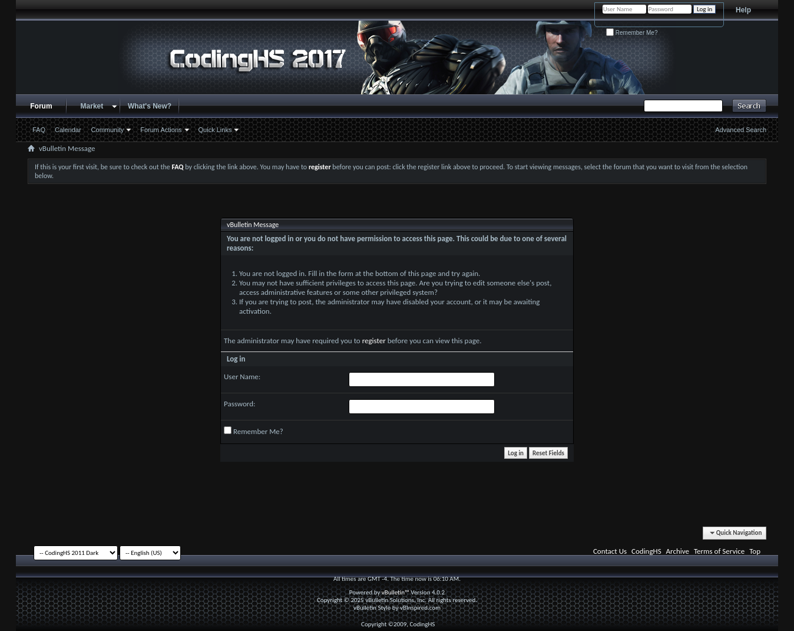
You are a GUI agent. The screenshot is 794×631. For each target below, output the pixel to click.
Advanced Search (740, 129)
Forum (41, 106)
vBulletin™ (395, 592)
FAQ (38, 129)
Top (754, 551)
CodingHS (646, 551)
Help (743, 10)
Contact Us (610, 551)
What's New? (149, 106)
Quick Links (215, 129)
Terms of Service (719, 551)
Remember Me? (631, 32)
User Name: (242, 376)
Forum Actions (160, 129)
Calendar (68, 129)
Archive (677, 551)
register (374, 340)
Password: (239, 403)
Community (107, 129)
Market (92, 106)
